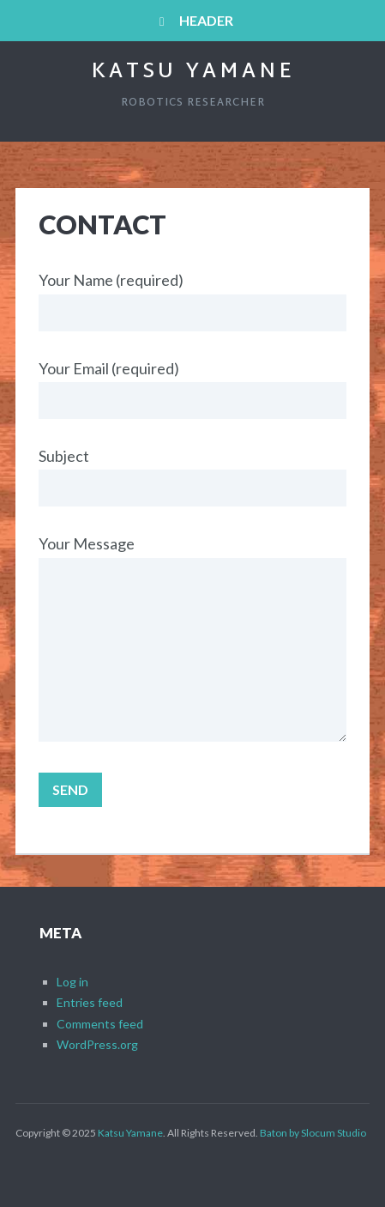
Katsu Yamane (193, 72)
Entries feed (90, 1002)
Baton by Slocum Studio (313, 1132)
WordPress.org (97, 1044)
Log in (72, 981)
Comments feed (100, 1023)
